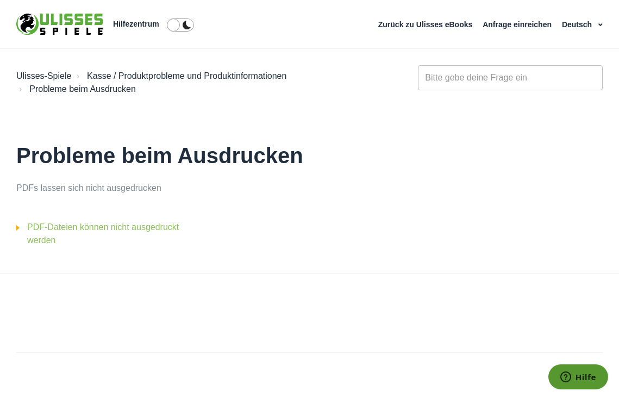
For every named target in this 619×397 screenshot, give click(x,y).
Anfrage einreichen (518, 24)
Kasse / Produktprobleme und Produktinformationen (186, 75)
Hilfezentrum (136, 24)
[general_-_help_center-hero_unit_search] (510, 77)
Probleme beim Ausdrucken (82, 89)
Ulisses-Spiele (43, 75)
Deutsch (578, 24)
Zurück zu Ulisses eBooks (426, 24)
